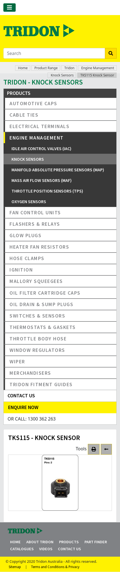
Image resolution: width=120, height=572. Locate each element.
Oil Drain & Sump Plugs (41, 304)
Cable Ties (24, 115)
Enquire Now (23, 407)
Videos (45, 548)
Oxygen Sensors (28, 201)
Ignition (21, 269)
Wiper (17, 361)
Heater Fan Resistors (39, 247)
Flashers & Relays (35, 224)
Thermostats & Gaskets (43, 327)
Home (23, 68)
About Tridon (39, 541)
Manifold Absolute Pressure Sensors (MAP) (57, 169)
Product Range (46, 68)
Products (69, 541)
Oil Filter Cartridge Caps (45, 293)
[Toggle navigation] (9, 7)
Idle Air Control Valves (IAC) (41, 148)
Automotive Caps (33, 103)
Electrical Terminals (39, 126)
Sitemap (15, 566)
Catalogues (22, 548)
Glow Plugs (25, 235)
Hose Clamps (27, 258)
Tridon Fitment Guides (41, 384)
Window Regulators (37, 350)
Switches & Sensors (37, 316)
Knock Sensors (62, 75)
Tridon (69, 68)
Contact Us (69, 548)
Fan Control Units (35, 212)
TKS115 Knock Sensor (97, 75)
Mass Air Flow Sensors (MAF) (41, 180)
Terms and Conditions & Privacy (55, 566)
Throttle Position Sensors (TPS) (47, 191)
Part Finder (95, 541)
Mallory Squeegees (36, 281)
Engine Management (97, 68)
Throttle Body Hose (38, 338)
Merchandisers (30, 373)
